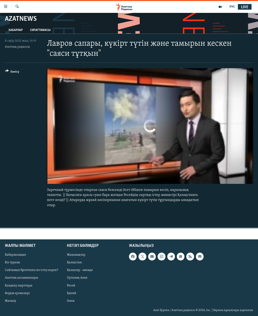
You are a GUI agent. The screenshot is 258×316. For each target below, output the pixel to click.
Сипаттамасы (40, 30)
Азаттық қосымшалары (21, 277)
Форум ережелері (17, 293)
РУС (232, 6)
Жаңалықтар (76, 254)
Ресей (71, 285)
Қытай (71, 293)
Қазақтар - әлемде (80, 270)
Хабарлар (15, 30)
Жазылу (10, 300)
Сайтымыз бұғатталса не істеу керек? (31, 270)
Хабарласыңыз (15, 254)
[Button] (12, 72)
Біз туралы (12, 262)
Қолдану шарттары (18, 285)
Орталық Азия (77, 277)
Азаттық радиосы (17, 46)
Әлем (70, 300)
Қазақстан (74, 262)
